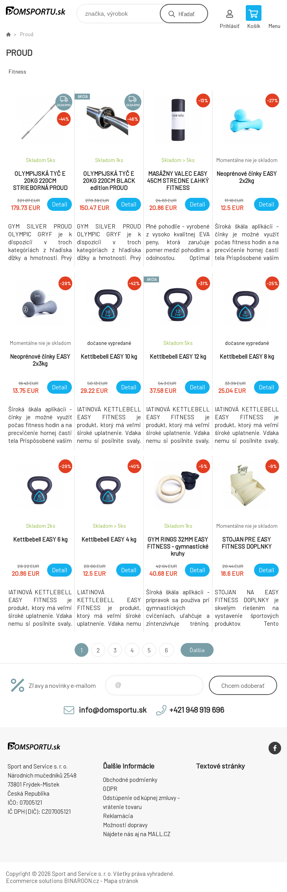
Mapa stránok (121, 880)
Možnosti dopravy (125, 824)
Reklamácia (118, 815)
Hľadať (186, 13)
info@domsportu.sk (112, 709)
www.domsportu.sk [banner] (40, 11)
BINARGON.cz (81, 880)
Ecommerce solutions (34, 880)
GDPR (110, 788)
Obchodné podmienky (130, 779)
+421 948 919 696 (196, 709)
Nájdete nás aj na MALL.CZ (136, 833)
